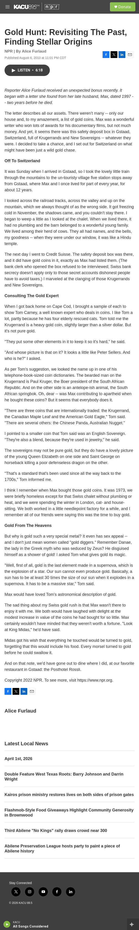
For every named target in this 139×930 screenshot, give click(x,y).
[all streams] (133, 924)
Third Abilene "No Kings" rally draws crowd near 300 (56, 830)
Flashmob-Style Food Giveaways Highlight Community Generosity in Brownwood (69, 812)
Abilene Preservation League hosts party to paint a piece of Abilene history (62, 848)
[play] (7, 924)
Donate (124, 7)
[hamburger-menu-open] (8, 6)
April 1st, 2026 (18, 758)
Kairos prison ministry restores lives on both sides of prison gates (69, 794)
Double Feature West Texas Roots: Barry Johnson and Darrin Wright (64, 776)
